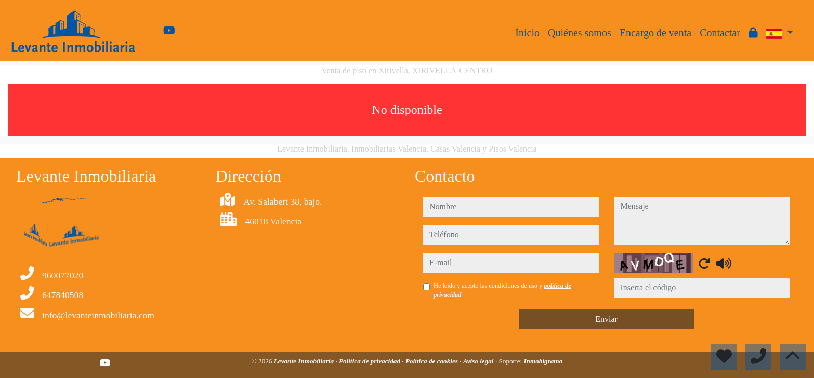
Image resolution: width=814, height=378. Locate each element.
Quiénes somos (579, 32)
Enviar (606, 319)
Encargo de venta (655, 32)
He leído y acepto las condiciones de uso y (502, 290)
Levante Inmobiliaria (305, 361)
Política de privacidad (370, 361)
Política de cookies (432, 361)
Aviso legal (479, 361)
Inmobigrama (542, 361)
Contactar (720, 32)
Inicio (527, 32)
